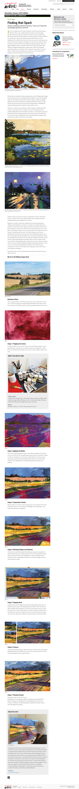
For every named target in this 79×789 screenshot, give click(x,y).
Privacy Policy (39, 787)
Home (13, 9)
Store (17, 9)
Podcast (58, 9)
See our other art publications (68, 0)
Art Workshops (44, 9)
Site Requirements (32, 787)
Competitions (36, 9)
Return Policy (25, 787)
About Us (65, 9)
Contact (71, 9)
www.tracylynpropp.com (13, 772)
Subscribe (29, 9)
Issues (22, 9)
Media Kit (52, 9)
